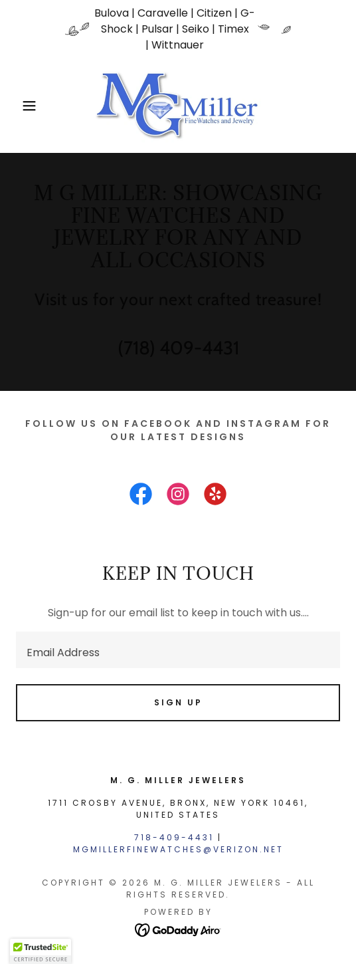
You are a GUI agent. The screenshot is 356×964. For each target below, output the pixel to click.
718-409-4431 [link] (174, 837)
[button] (25, 105)
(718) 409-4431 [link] (178, 347)
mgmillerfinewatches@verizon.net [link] (178, 849)
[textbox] (178, 650)
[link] (177, 105)
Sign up (178, 702)
